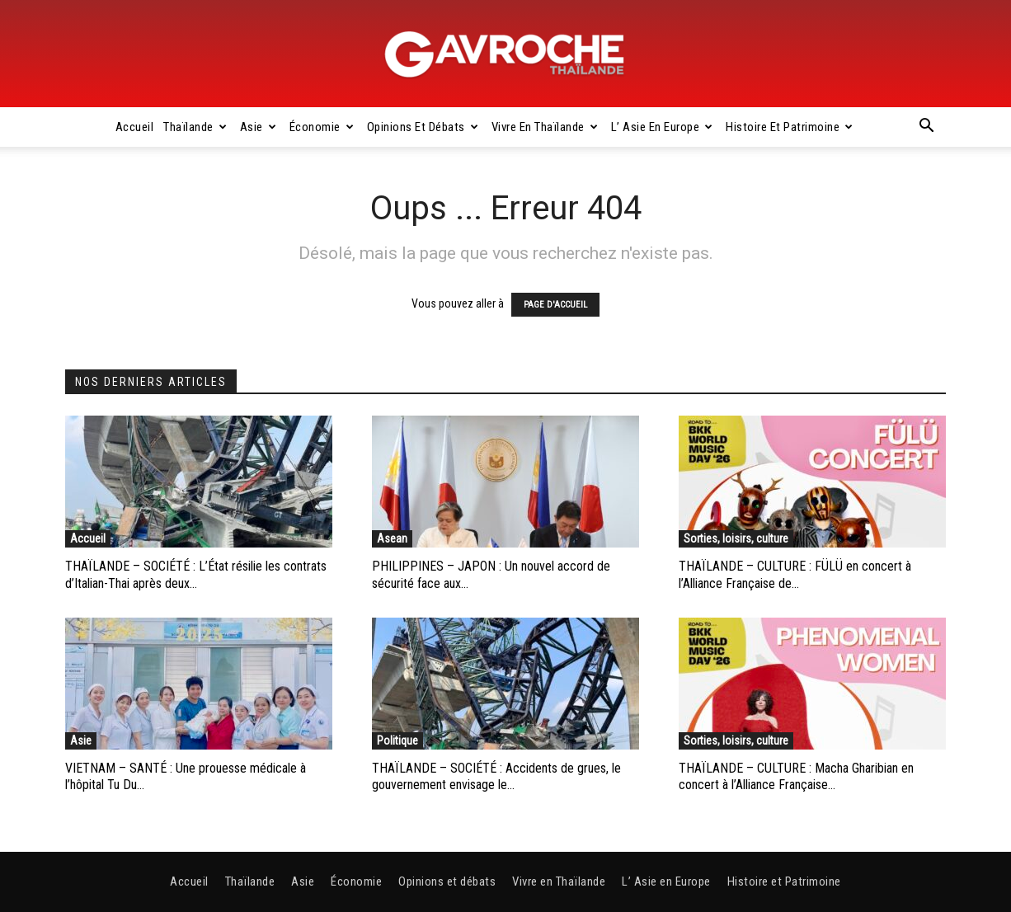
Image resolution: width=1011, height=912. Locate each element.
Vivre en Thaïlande (545, 127)
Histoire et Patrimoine (789, 127)
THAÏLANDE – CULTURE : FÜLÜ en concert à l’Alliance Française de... (795, 574)
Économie (322, 127)
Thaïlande (195, 127)
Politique (397, 740)
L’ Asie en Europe (662, 127)
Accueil (134, 127)
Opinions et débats (423, 127)
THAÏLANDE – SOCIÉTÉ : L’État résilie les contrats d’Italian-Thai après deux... (196, 574)
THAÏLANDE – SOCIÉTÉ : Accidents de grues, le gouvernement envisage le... (496, 776)
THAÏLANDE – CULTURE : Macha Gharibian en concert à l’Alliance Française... (796, 776)
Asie (258, 127)
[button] (926, 127)
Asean (392, 538)
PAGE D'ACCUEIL (555, 304)
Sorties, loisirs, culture (736, 538)
